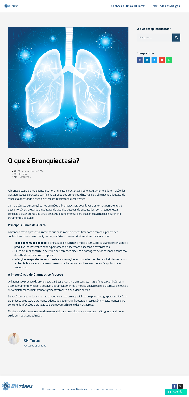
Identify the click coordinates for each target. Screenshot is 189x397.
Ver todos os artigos (34, 346)
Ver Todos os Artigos (166, 6)
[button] (140, 60)
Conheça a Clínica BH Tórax (128, 6)
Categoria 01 (26, 176)
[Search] (176, 38)
